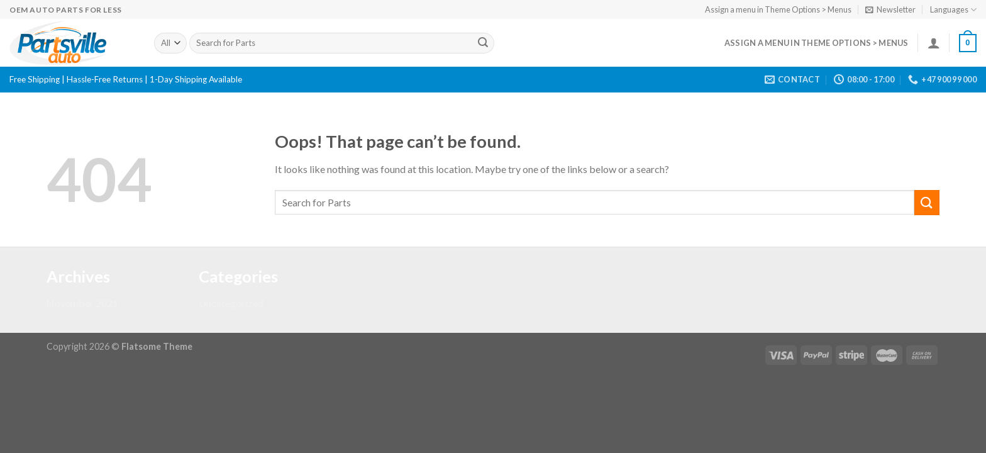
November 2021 (82, 303)
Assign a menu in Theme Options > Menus (778, 9)
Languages (953, 10)
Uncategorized (231, 303)
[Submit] (483, 43)
